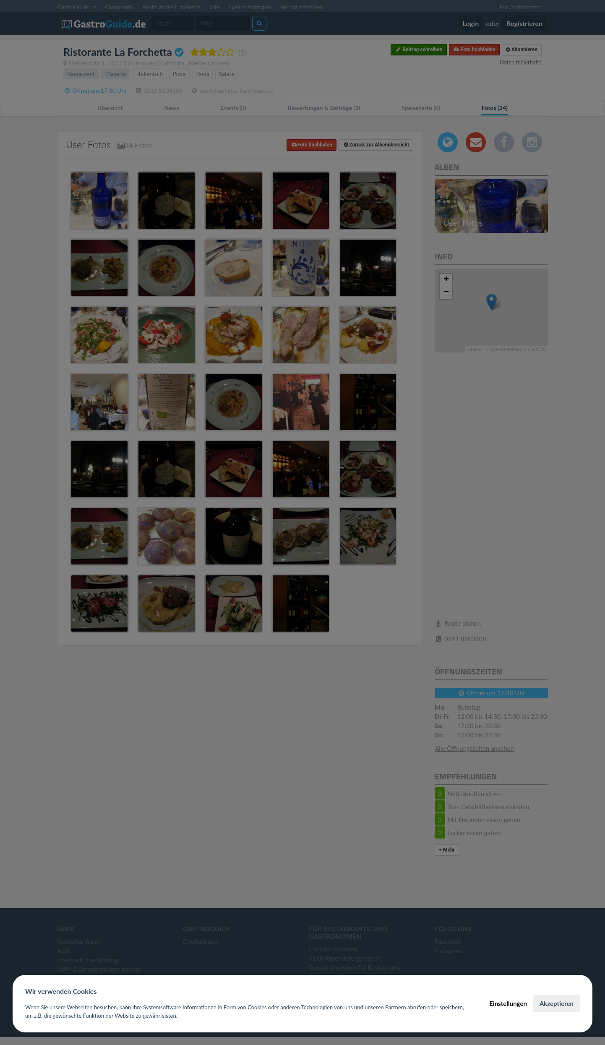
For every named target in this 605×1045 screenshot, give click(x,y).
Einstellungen (508, 1003)
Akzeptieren (557, 1003)
